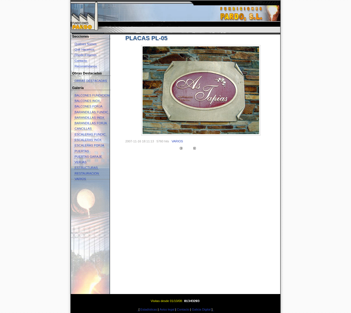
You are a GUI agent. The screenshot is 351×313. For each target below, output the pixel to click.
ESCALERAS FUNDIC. (90, 134)
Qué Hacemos (84, 49)
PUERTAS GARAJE (88, 156)
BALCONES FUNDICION (92, 95)
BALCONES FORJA (88, 106)
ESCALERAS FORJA (89, 145)
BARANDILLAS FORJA (91, 123)
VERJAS (81, 162)
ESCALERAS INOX (88, 140)
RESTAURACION (87, 173)
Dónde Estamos (86, 55)
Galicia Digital (201, 309)
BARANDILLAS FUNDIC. (92, 112)
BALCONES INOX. (88, 101)
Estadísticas (148, 309)
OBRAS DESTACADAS (91, 80)
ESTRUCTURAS (86, 167)
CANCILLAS (83, 128)
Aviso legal (167, 309)
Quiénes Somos (86, 44)
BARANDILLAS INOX (89, 117)
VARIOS (80, 179)
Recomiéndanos (86, 66)
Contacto (81, 60)
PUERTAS (82, 151)
